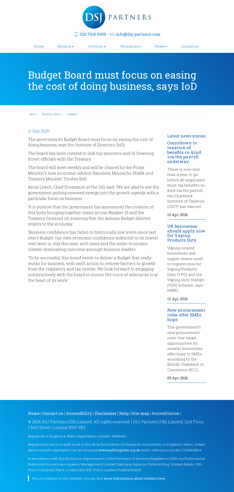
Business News (52, 114)
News (161, 46)
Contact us (190, 46)
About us (65, 46)
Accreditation (165, 413)
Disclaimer (106, 413)
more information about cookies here (134, 478)
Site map (140, 413)
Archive (72, 114)
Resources (130, 46)
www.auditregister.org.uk (119, 450)
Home (39, 46)
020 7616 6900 (93, 34)
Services (97, 46)
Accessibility (79, 413)
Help (124, 413)
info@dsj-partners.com (138, 34)
